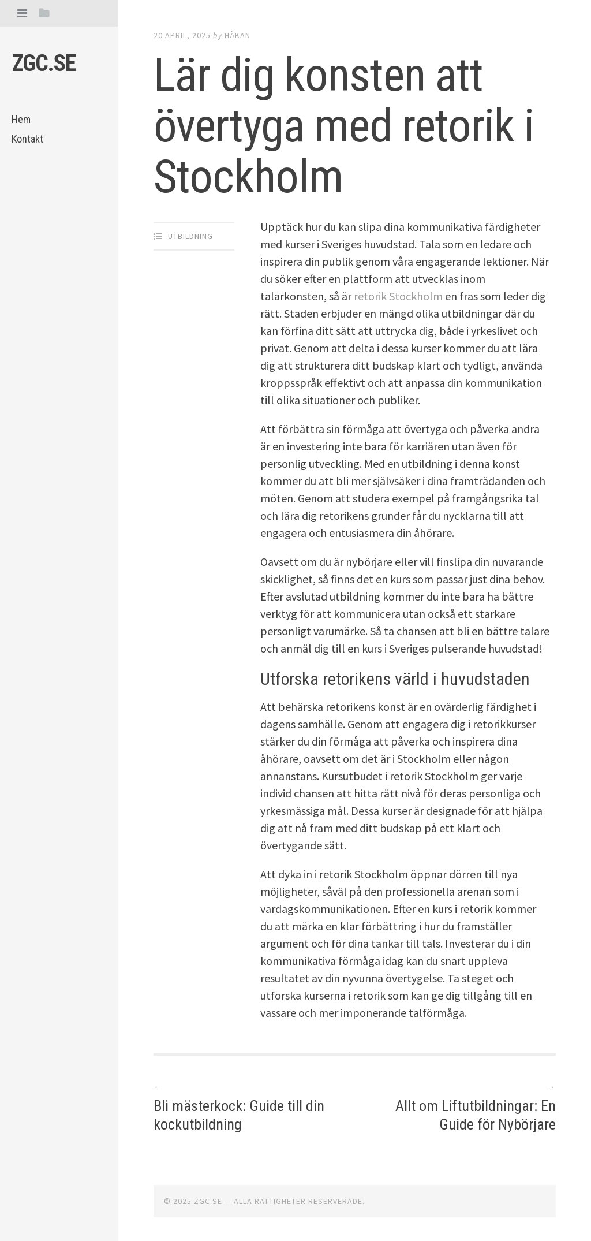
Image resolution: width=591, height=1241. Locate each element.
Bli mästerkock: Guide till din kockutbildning (239, 1114)
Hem (21, 119)
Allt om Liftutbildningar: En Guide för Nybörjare (475, 1114)
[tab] (22, 13)
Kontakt (27, 139)
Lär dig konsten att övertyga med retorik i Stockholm (344, 126)
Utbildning (190, 236)
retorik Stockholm (398, 296)
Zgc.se (44, 63)
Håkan (237, 35)
